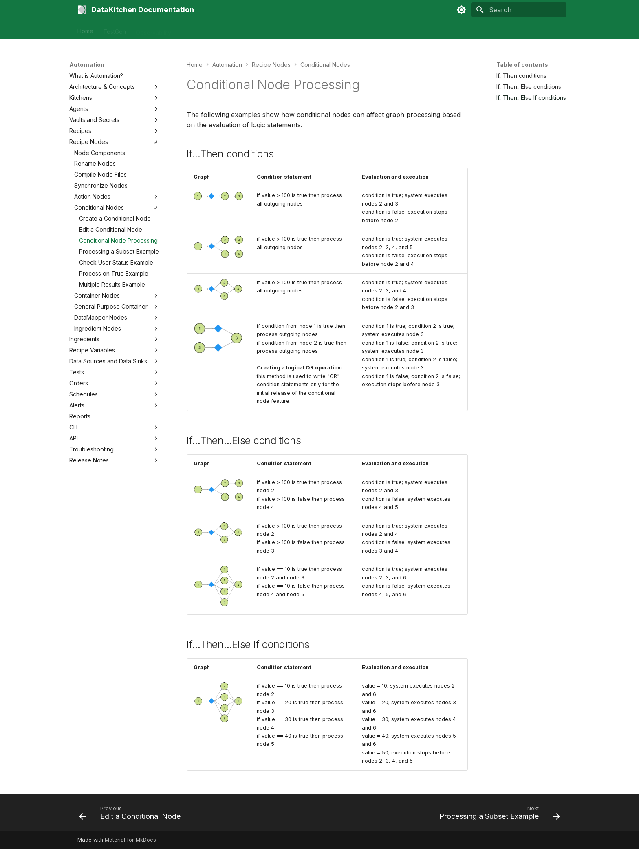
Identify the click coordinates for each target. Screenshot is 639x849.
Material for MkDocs (130, 840)
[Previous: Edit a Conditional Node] (132, 814)
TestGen (114, 29)
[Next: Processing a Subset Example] (497, 814)
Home (85, 29)
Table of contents (522, 64)
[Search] (518, 9)
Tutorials (231, 29)
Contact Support (275, 29)
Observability (153, 29)
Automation (196, 29)
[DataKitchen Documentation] (82, 10)
